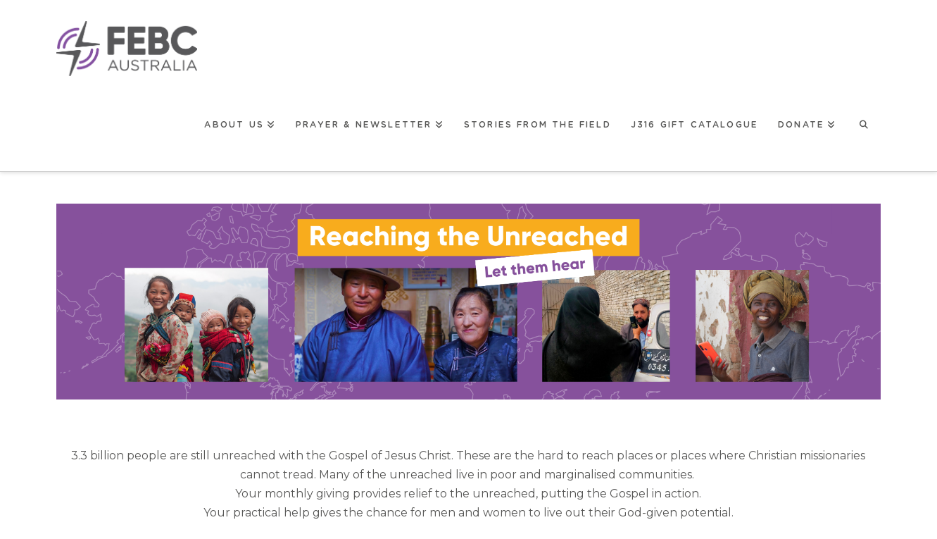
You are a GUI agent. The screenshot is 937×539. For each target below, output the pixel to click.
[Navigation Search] (863, 123)
